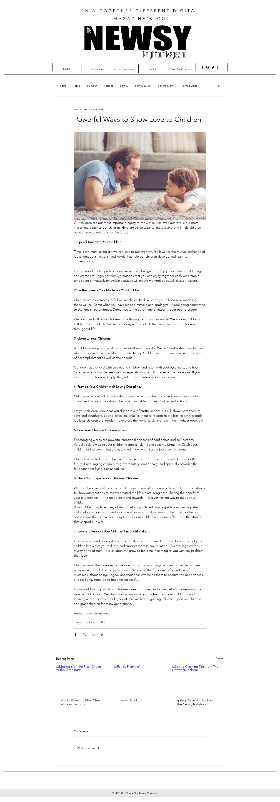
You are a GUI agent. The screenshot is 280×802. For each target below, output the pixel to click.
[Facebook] (203, 67)
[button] (219, 85)
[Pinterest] (218, 67)
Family (124, 85)
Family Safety (143, 85)
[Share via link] (102, 634)
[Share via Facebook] (75, 634)
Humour (92, 85)
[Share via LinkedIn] (93, 634)
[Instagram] (208, 67)
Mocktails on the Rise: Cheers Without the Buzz (82, 702)
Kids (103, 622)
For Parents (91, 622)
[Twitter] (213, 67)
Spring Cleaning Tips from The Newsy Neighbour (195, 702)
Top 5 (76, 85)
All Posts (61, 85)
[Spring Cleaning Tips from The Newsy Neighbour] (198, 679)
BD (162, 792)
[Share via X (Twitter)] (84, 634)
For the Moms (166, 85)
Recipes (108, 85)
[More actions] (204, 109)
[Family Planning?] (140, 679)
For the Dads (189, 85)
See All (220, 658)
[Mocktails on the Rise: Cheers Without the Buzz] (82, 679)
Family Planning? (130, 700)
